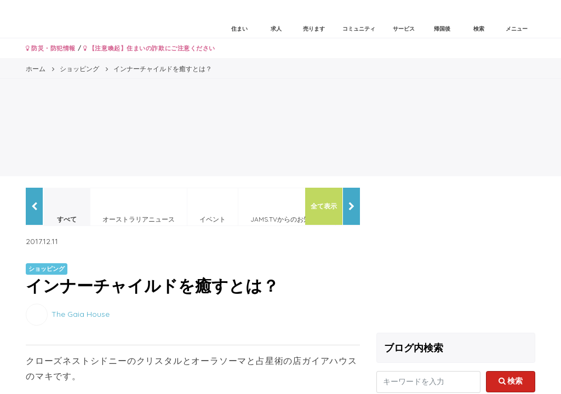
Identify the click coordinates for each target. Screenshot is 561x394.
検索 (511, 380)
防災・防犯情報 (51, 48)
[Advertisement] (455, 256)
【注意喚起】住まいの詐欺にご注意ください (149, 48)
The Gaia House (80, 313)
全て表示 (324, 206)
